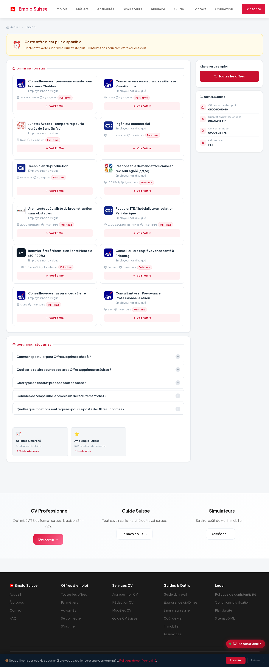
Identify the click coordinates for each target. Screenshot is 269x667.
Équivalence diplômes (181, 602)
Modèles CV (121, 610)
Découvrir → (48, 539)
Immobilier (172, 626)
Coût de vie (173, 618)
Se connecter (71, 618)
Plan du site (223, 610)
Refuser (256, 660)
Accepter (236, 660)
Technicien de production (48, 166)
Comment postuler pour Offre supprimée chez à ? (98, 356)
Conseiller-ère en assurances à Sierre (57, 293)
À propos (17, 602)
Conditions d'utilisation (232, 602)
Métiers (82, 9)
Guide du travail (175, 594)
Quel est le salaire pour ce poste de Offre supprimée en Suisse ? (98, 369)
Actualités (105, 9)
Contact (200, 9)
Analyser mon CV (125, 594)
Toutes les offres (229, 76)
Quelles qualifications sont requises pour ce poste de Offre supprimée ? (98, 409)
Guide (179, 9)
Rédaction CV (123, 602)
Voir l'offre (54, 106)
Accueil (15, 27)
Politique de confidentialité (236, 594)
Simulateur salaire (177, 610)
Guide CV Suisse (125, 618)
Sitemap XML (225, 618)
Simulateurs (132, 9)
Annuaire (158, 9)
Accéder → (220, 534)
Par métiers (69, 602)
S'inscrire (253, 9)
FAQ (13, 618)
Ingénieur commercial (133, 124)
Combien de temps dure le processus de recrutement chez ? (98, 395)
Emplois (60, 9)
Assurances (173, 634)
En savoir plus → (134, 534)
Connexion (224, 9)
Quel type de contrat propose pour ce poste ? (98, 382)
